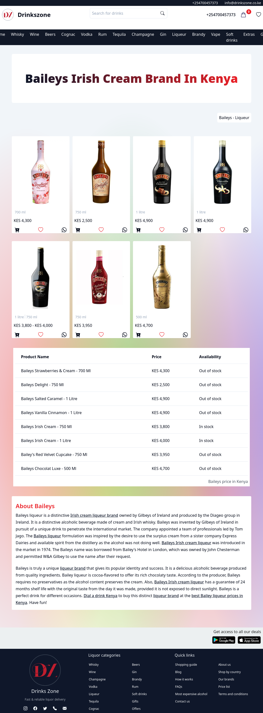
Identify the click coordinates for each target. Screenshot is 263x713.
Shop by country (229, 672)
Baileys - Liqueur (234, 117)
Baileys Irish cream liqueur (186, 542)
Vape (215, 34)
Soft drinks (139, 694)
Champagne (143, 34)
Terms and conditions (233, 694)
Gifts (135, 701)
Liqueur (179, 34)
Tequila (119, 34)
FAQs (178, 687)
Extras (249, 34)
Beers (50, 34)
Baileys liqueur (47, 536)
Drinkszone (34, 15)
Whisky (17, 34)
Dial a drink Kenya (100, 595)
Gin (163, 34)
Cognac (68, 34)
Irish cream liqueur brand (94, 515)
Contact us (182, 701)
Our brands (226, 679)
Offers (136, 709)
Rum (102, 34)
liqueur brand (72, 568)
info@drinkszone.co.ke (243, 2)
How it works (184, 679)
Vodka (86, 34)
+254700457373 (205, 2)
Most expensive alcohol (191, 694)
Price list (224, 687)
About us (224, 665)
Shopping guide (186, 665)
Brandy (198, 34)
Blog (178, 672)
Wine (34, 34)
